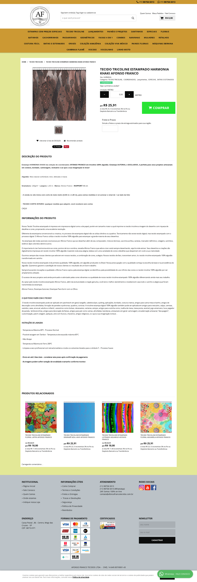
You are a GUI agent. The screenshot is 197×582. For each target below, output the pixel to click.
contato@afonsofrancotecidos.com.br (116, 494)
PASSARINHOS (70, 37)
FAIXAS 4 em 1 (106, 37)
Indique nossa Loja (31, 502)
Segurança (67, 502)
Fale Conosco (170, 13)
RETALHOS (164, 37)
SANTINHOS (137, 31)
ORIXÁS (72, 43)
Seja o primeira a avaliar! (109, 86)
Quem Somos (145, 13)
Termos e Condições (71, 490)
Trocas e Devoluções (71, 498)
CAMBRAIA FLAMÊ (75, 49)
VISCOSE (92, 49)
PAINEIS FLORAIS (140, 43)
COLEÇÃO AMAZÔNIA (90, 43)
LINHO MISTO (123, 49)
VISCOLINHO (107, 49)
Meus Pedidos (157, 13)
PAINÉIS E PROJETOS (117, 31)
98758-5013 (146, 2)
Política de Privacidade (72, 506)
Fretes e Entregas (70, 494)
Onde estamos (29, 498)
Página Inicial (29, 486)
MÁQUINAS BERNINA (162, 43)
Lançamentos (95, 31)
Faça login (80, 12)
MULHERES (149, 37)
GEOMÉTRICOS (87, 37)
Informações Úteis (72, 481)
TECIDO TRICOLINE (75, 31)
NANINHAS (134, 37)
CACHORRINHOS (50, 37)
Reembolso (67, 510)
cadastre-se (91, 12)
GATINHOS (33, 37)
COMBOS (121, 37)
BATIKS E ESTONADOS (54, 43)
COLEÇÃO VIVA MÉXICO (116, 43)
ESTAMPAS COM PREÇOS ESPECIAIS (45, 31)
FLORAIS (165, 31)
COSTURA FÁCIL (32, 43)
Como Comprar (69, 486)
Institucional (30, 481)
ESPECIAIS (152, 31)
